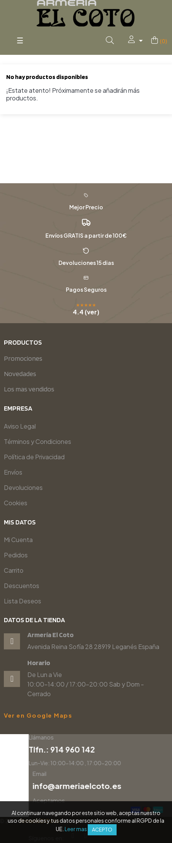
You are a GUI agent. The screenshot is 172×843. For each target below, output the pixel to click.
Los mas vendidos (29, 389)
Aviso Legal (20, 426)
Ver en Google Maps (38, 715)
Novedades (20, 374)
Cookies (15, 503)
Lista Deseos (22, 601)
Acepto (102, 830)
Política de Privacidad (34, 457)
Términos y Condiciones (37, 441)
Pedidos (16, 555)
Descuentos (21, 586)
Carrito (13, 570)
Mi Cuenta (18, 540)
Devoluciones (23, 487)
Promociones (23, 358)
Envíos (13, 472)
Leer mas (76, 828)
